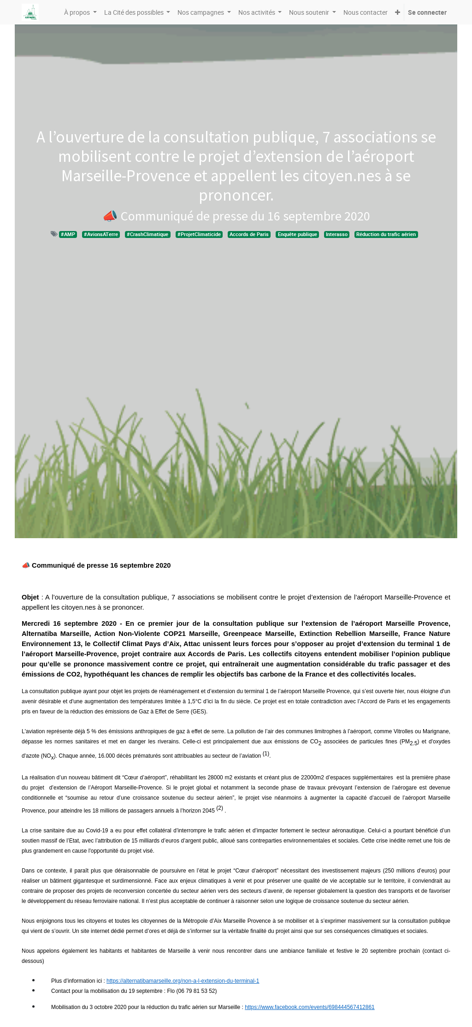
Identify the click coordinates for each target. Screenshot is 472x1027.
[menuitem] (365, 12)
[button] (397, 12)
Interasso (337, 234)
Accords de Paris (249, 234)
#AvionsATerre (101, 234)
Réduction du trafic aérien (386, 234)
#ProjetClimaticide (199, 234)
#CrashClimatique (147, 234)
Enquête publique (297, 234)
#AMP (68, 234)
